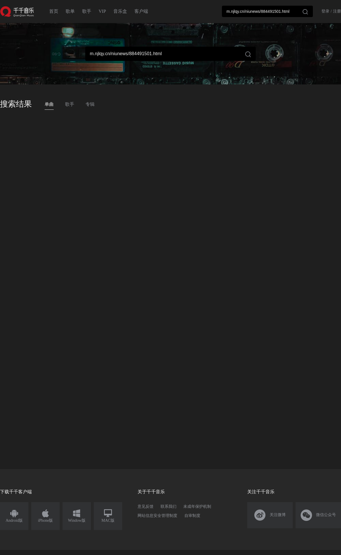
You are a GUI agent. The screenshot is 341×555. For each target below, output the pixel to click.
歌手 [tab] (69, 104)
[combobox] (267, 11)
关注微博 (270, 515)
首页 (53, 11)
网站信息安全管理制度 (157, 515)
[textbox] (267, 11)
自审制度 (192, 515)
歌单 (70, 11)
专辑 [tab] (90, 104)
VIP (102, 11)
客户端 (141, 11)
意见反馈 (145, 506)
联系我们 (168, 506)
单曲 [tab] (49, 104)
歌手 (86, 11)
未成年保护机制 (197, 506)
